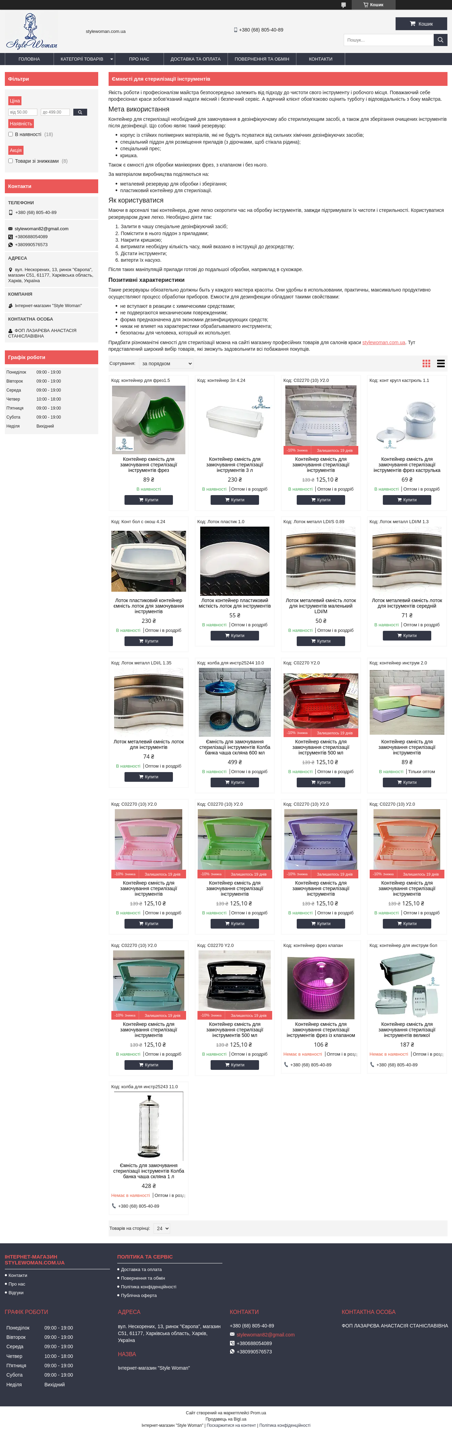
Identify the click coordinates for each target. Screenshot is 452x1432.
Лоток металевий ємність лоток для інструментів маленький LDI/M (321, 606)
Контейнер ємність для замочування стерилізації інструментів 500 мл (321, 747)
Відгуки (16, 1292)
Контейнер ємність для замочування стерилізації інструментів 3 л (235, 464)
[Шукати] (441, 40)
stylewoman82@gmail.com (42, 228)
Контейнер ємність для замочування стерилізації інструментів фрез (148, 464)
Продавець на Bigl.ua (225, 1419)
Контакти (320, 59)
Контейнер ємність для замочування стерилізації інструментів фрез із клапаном (321, 1029)
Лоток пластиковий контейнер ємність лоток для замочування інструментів (148, 606)
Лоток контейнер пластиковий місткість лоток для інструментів (235, 603)
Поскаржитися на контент (231, 1425)
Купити (151, 500)
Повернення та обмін (262, 59)
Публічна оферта (139, 1295)
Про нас (139, 59)
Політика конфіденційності (148, 1286)
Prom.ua (258, 1413)
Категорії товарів (82, 59)
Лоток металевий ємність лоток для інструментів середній (407, 603)
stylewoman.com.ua (383, 342)
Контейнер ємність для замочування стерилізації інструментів (321, 464)
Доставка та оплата (196, 59)
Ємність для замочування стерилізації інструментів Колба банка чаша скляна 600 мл (234, 747)
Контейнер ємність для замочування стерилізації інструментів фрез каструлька (406, 464)
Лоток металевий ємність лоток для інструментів (149, 744)
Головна (29, 59)
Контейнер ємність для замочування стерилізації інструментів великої (407, 1029)
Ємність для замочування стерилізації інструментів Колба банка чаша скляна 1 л (148, 1171)
